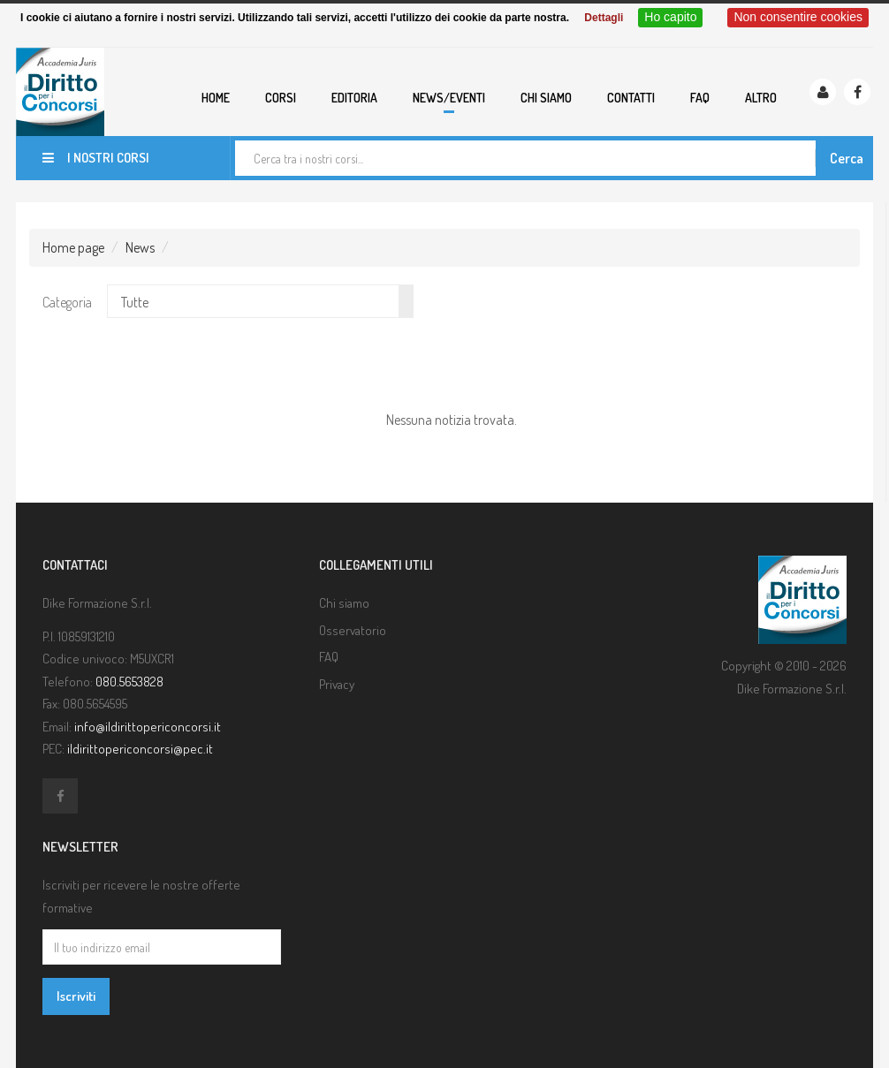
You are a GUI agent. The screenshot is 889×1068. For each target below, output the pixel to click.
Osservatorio (352, 630)
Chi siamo (546, 97)
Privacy (336, 684)
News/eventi (449, 97)
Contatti (631, 97)
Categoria (67, 302)
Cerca (846, 158)
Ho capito (670, 17)
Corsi (280, 97)
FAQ (700, 97)
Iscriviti (76, 996)
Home (215, 97)
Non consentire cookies (797, 17)
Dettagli (603, 17)
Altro (761, 97)
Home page (73, 247)
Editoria (354, 97)
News (140, 247)
